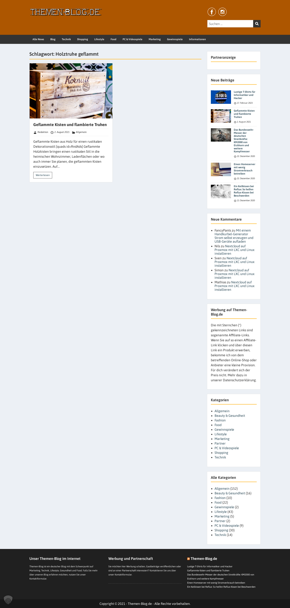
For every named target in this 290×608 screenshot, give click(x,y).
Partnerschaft (129, 570)
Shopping (82, 39)
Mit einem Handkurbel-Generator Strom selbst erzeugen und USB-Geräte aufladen (234, 235)
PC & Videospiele (132, 39)
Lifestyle (99, 39)
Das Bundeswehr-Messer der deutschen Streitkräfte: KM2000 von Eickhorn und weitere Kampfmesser (244, 140)
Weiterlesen (43, 175)
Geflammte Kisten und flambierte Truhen (70, 124)
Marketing (155, 39)
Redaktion (43, 132)
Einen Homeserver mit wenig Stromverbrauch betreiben (244, 169)
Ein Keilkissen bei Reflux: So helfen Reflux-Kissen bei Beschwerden (244, 191)
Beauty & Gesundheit (230, 416)
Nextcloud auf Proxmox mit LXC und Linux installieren (234, 249)
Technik (66, 39)
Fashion (220, 420)
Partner (220, 443)
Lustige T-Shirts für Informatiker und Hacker (244, 95)
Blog (52, 39)
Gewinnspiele (175, 39)
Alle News (38, 39)
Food (113, 39)
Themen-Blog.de (204, 558)
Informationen (197, 39)
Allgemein (81, 132)
